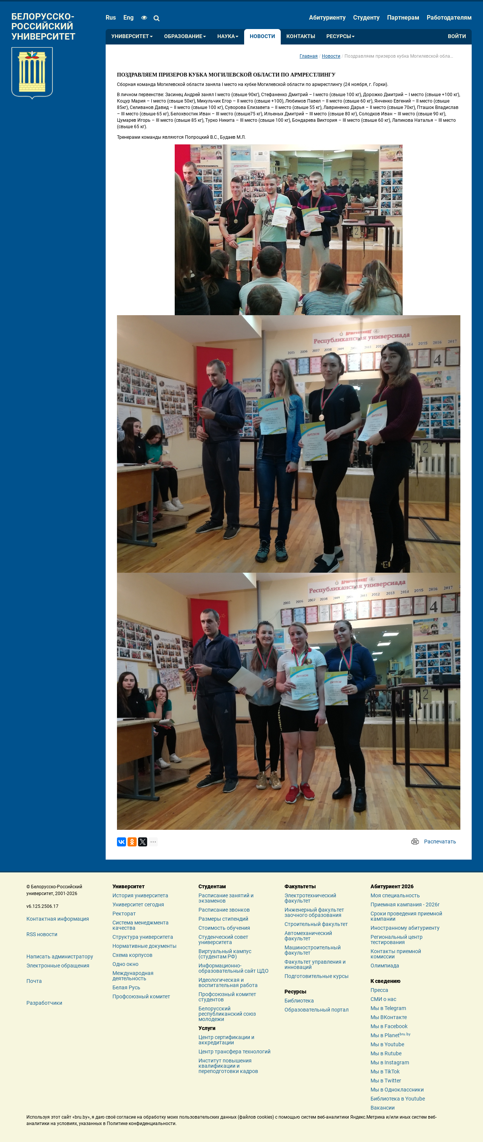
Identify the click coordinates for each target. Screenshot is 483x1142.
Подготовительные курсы (317, 976)
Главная (309, 56)
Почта (34, 981)
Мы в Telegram (388, 1008)
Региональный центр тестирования (397, 939)
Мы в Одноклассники (397, 1089)
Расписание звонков (224, 909)
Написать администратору (59, 956)
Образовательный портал (317, 1009)
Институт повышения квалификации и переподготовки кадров (228, 1066)
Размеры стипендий (223, 918)
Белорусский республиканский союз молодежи (227, 1014)
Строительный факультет (316, 924)
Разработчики (44, 1003)
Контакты (300, 36)
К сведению (385, 981)
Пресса (379, 990)
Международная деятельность (133, 975)
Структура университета (142, 937)
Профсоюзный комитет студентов (227, 997)
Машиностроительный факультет (313, 950)
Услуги (206, 1028)
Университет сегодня (138, 904)
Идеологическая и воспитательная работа (228, 982)
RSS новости (41, 934)
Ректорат (124, 913)
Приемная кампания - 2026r (405, 904)
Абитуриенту (327, 17)
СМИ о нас (383, 999)
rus (111, 17)
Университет (132, 36)
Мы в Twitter (386, 1080)
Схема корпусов (132, 955)
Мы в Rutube (386, 1053)
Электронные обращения (57, 965)
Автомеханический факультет (308, 935)
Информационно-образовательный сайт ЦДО (233, 968)
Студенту (366, 17)
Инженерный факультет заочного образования (314, 912)
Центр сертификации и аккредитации (226, 1040)
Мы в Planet (391, 1035)
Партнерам (403, 17)
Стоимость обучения (224, 927)
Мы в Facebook (389, 1026)
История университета (140, 895)
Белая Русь (126, 987)
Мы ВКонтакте (389, 1017)
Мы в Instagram (390, 1062)
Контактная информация (57, 918)
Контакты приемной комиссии (396, 954)
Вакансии (383, 1107)
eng (128, 17)
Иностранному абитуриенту (405, 927)
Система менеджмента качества (140, 925)
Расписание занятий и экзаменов (226, 898)
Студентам (212, 886)
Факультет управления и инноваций (315, 964)
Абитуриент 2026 (392, 886)
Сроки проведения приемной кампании (406, 916)
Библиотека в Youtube (398, 1098)
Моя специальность (395, 895)
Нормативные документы (144, 946)
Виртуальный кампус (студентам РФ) (224, 954)
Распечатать (440, 841)
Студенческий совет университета (223, 939)
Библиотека (299, 1000)
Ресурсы (340, 36)
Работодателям (449, 17)
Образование (185, 36)
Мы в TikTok (385, 1071)
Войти (457, 36)
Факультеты (300, 886)
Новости (262, 36)
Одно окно (125, 964)
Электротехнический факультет (310, 898)
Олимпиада (385, 965)
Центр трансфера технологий (234, 1051)
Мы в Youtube (387, 1044)
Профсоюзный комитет (141, 996)
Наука (227, 36)
